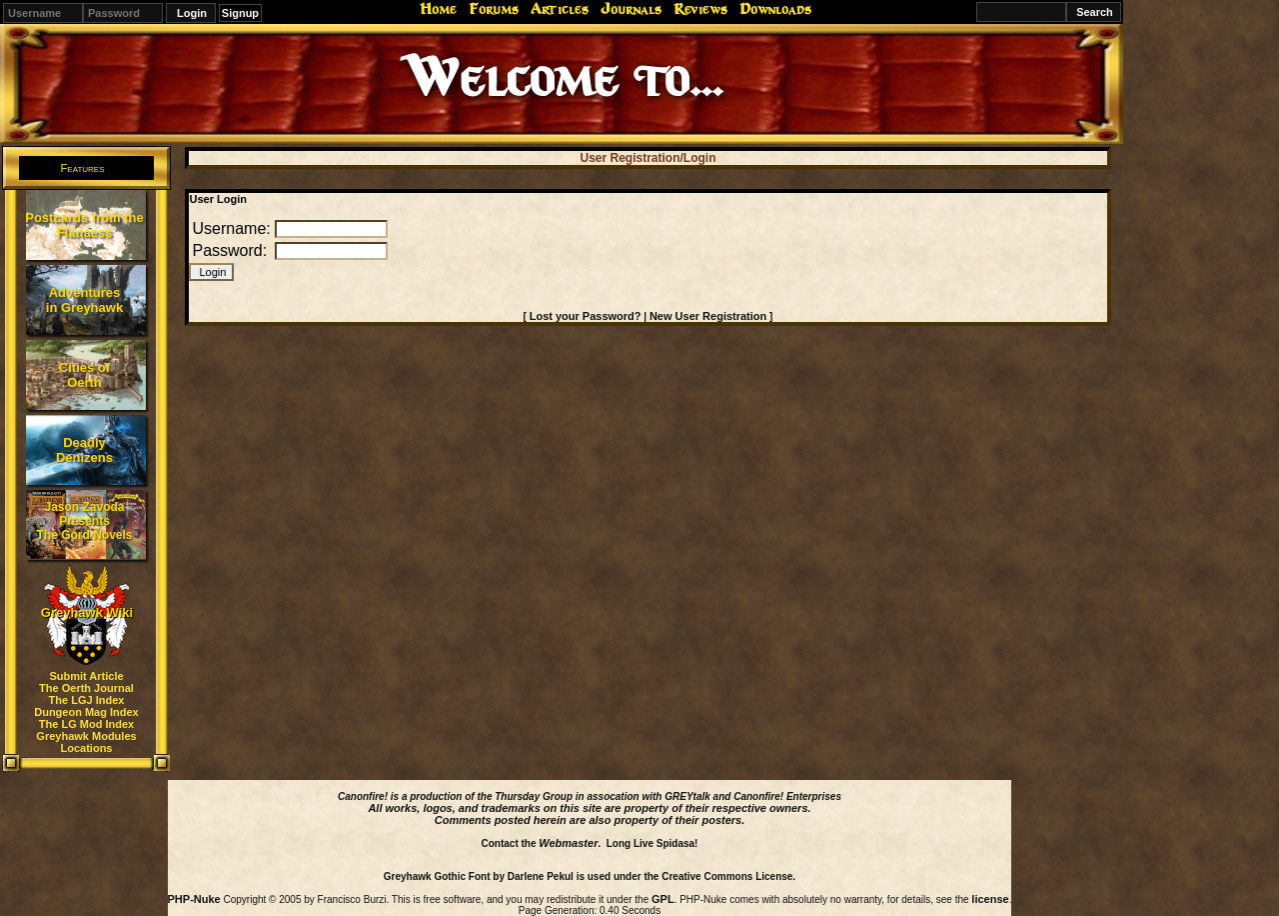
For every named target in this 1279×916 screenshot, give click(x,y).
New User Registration (707, 316)
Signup (240, 13)
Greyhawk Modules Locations (86, 742)
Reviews (700, 9)
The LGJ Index (87, 700)
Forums (494, 9)
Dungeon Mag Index (86, 712)
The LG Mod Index (86, 724)
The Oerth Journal (86, 688)
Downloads (775, 9)
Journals (631, 9)
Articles (560, 9)
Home (438, 9)
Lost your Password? (585, 316)
